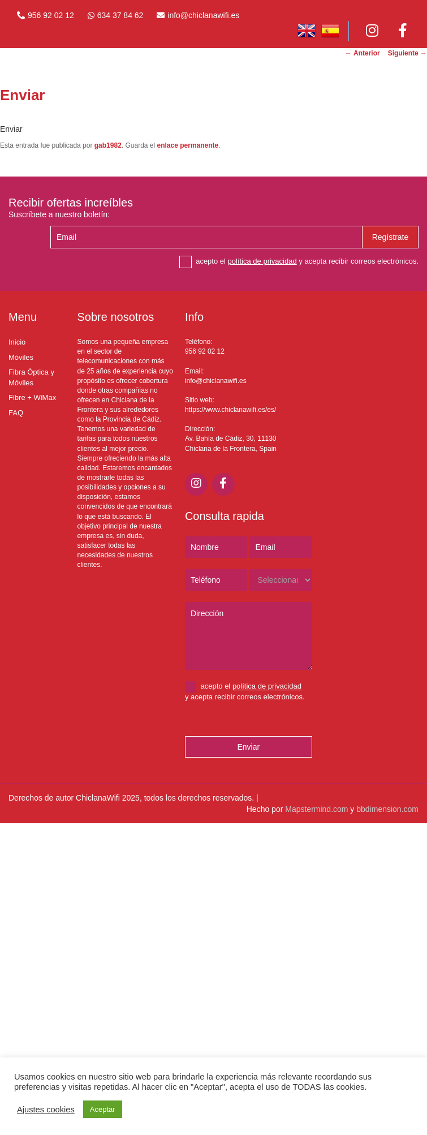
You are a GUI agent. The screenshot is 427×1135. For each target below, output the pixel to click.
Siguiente (407, 53)
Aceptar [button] (102, 1109)
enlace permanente (188, 145)
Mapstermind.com (316, 809)
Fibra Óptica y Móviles (31, 377)
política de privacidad (262, 261)
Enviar (248, 746)
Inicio (16, 342)
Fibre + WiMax (32, 397)
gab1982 (108, 145)
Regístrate (390, 237)
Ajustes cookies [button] (46, 1109)
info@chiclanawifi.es (203, 15)
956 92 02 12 (51, 15)
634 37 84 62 (120, 15)
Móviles (20, 357)
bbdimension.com (387, 809)
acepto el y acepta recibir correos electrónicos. (299, 262)
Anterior (362, 53)
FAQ (15, 413)
